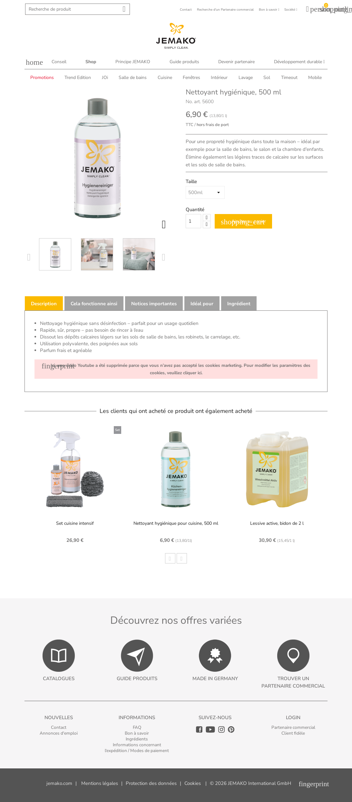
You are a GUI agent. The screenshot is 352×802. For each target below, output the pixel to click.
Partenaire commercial (293, 727)
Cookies (192, 783)
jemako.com (59, 783)
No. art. (193, 101)
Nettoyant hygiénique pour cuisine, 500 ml (175, 523)
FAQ (137, 727)
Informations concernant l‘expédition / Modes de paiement (137, 748)
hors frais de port (213, 125)
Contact (58, 727)
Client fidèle (293, 733)
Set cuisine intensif (75, 523)
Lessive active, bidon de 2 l (277, 523)
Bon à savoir (137, 733)
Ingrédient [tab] (238, 303)
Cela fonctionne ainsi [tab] (94, 303)
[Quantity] (193, 221)
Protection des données (151, 783)
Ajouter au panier (243, 222)
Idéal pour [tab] (202, 303)
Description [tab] (44, 303)
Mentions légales (99, 783)
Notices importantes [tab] (154, 303)
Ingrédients (137, 739)
